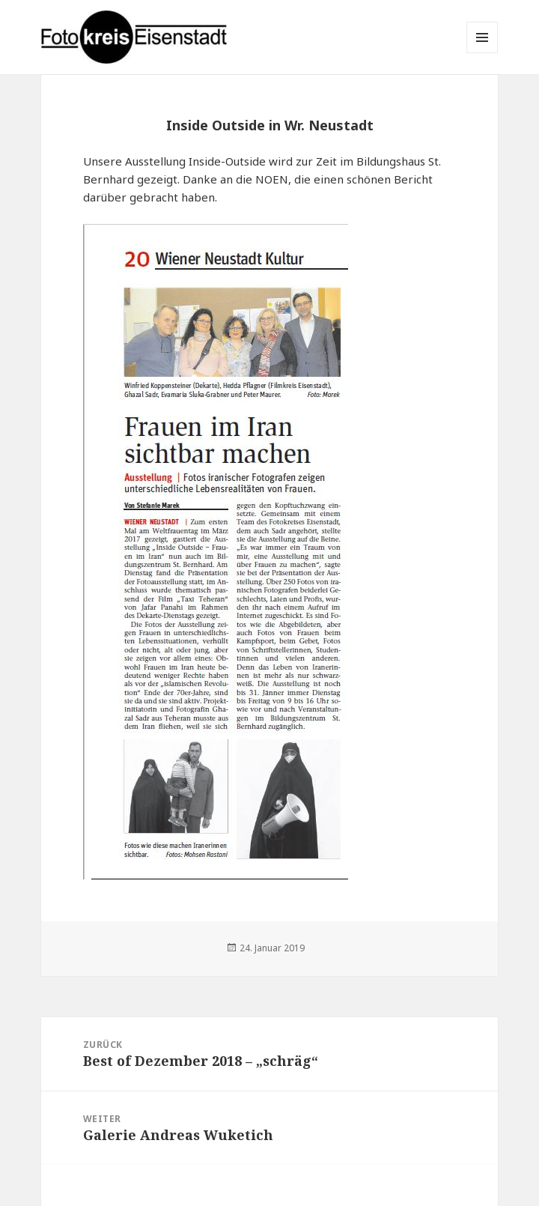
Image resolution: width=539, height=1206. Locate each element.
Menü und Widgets (482, 52)
